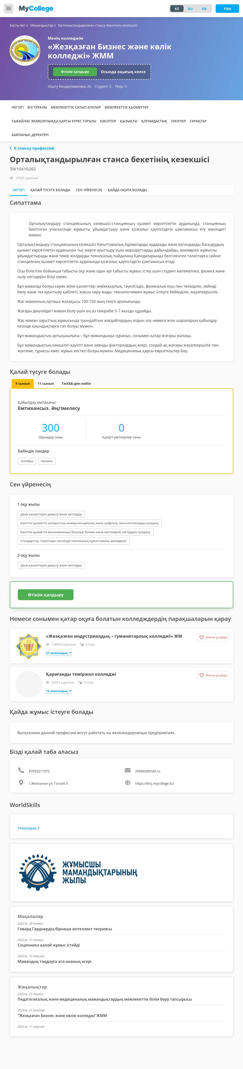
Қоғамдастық (154, 121)
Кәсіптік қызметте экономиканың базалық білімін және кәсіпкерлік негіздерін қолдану (85, 532)
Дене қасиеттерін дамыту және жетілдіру (51, 514)
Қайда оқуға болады (127, 190)
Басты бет (18, 25)
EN (204, 8)
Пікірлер (178, 121)
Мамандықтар (40, 25)
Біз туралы (37, 107)
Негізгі (18, 107)
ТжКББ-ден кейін (76, 383)
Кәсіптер (108, 121)
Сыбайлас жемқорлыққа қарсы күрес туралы (54, 121)
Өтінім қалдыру (75, 71)
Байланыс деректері (30, 135)
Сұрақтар (198, 121)
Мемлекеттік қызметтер (127, 107)
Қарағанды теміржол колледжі (81, 674)
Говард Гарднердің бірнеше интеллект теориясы (65, 928)
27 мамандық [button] (59, 653)
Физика (47, 461)
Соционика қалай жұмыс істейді (49, 945)
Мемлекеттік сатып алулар (76, 107)
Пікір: (120, 86)
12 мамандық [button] (59, 691)
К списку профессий (32, 148)
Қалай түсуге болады (50, 190)
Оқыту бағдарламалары (69, 86)
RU (190, 8)
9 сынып (22, 383)
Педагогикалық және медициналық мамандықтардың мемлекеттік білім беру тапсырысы (105, 999)
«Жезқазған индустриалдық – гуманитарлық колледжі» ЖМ (114, 636)
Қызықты (128, 121)
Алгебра (27, 461)
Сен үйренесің (89, 190)
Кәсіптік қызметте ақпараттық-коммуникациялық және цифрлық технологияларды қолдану (89, 523)
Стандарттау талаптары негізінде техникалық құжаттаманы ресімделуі (73, 541)
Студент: (103, 86)
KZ (177, 8)
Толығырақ (28, 828)
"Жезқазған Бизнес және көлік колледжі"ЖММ (62, 1015)
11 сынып (46, 383)
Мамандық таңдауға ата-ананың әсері (54, 961)
